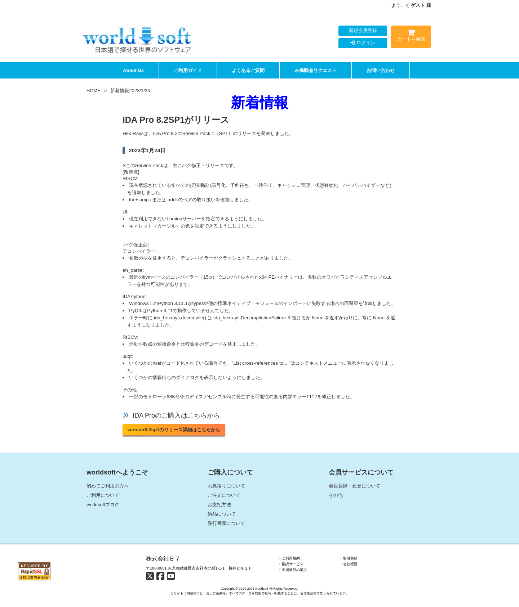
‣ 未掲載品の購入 (293, 570)
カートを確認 (411, 37)
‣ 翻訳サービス (291, 564)
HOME (93, 90)
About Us (133, 70)
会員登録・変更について (354, 486)
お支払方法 (219, 504)
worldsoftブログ (102, 504)
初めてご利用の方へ (107, 486)
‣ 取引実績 (349, 558)
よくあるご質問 (248, 70)
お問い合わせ (381, 70)
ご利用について (102, 495)
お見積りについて (226, 486)
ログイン (362, 42)
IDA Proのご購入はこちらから (176, 415)
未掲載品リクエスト (315, 70)
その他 (336, 495)
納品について (222, 514)
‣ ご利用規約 (289, 558)
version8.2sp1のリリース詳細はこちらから (173, 429)
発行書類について (226, 523)
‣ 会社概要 (349, 564)
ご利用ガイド (188, 70)
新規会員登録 (363, 30)
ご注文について (224, 495)
